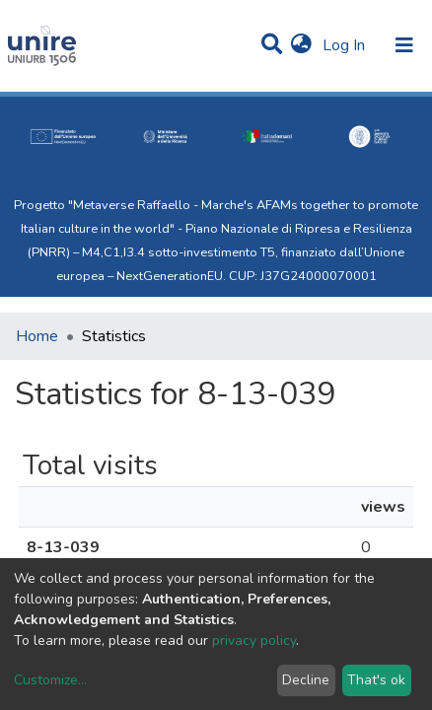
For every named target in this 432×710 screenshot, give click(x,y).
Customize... (50, 680)
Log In (346, 45)
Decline (305, 680)
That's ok (376, 680)
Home (37, 336)
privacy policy (254, 640)
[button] (301, 45)
